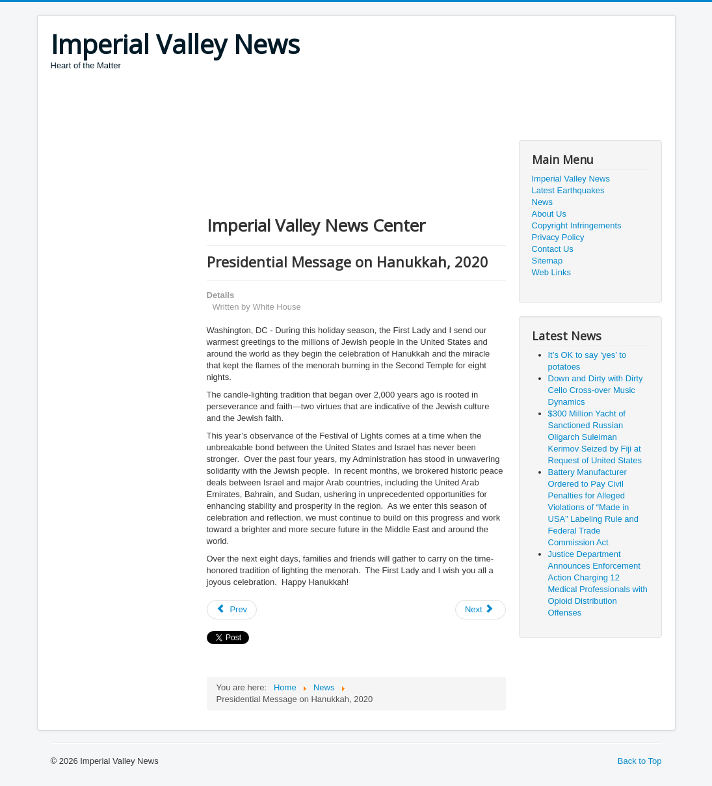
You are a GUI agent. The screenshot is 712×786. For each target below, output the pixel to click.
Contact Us (553, 249)
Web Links (551, 272)
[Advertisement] (287, 107)
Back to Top (640, 761)
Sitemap (547, 260)
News (542, 202)
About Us (549, 214)
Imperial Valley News (571, 178)
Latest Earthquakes (568, 190)
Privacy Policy (558, 237)
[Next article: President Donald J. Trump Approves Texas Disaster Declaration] (480, 609)
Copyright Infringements (577, 225)
